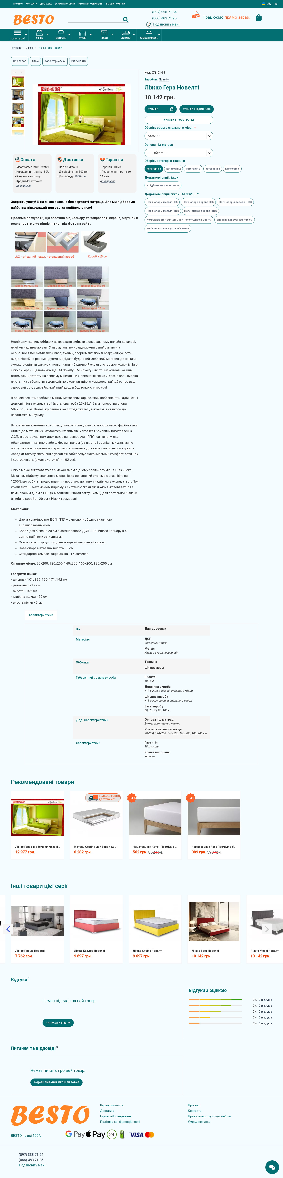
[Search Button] (126, 20)
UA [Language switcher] (269, 4)
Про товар (19, 61)
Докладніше (107, 181)
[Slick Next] (21, 72)
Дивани (125, 34)
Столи (82, 34)
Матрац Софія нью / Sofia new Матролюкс (98, 846)
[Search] (98, 20)
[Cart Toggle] (259, 17)
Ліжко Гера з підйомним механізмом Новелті (39, 846)
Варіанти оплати (65, 4)
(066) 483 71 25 (164, 18)
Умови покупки (115, 4)
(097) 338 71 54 (164, 12)
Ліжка (39, 34)
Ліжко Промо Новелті (30, 950)
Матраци (61, 34)
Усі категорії (17, 34)
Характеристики (55, 61)
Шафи (104, 34)
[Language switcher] (263, 4)
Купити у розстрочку (179, 120)
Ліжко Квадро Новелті (89, 950)
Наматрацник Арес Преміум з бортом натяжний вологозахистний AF (215, 846)
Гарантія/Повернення (90, 4)
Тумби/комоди (149, 34)
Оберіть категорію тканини (165, 161)
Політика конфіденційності (120, 1122)
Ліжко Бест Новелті (205, 950)
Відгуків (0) (78, 61)
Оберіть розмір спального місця (169, 128)
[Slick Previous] (14, 72)
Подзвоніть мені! (166, 24)
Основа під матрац (159, 145)
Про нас (18, 4)
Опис (35, 61)
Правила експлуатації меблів (209, 1116)
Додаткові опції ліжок (161, 177)
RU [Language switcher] (276, 4)
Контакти (31, 4)
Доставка (46, 4)
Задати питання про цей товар (56, 1082)
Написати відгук (58, 1022)
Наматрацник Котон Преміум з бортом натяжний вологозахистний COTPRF (156, 846)
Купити (160, 109)
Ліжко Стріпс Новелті (148, 950)
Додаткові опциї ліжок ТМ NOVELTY (172, 194)
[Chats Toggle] (272, 1167)
